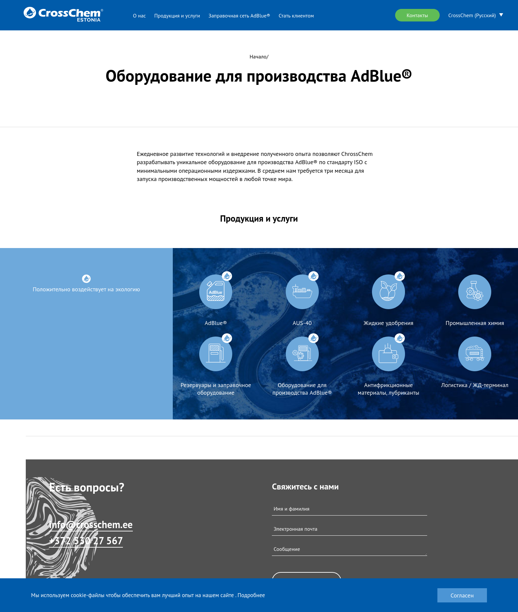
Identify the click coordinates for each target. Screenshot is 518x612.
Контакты (417, 15)
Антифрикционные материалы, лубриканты (388, 388)
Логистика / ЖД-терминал (474, 385)
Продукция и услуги (177, 15)
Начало (258, 56)
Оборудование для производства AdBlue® (302, 388)
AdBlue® (216, 323)
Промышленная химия (475, 323)
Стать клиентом (296, 15)
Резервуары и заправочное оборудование (215, 388)
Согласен (462, 595)
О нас (139, 15)
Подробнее (251, 595)
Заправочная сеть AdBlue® (239, 15)
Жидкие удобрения (389, 323)
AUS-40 (302, 323)
